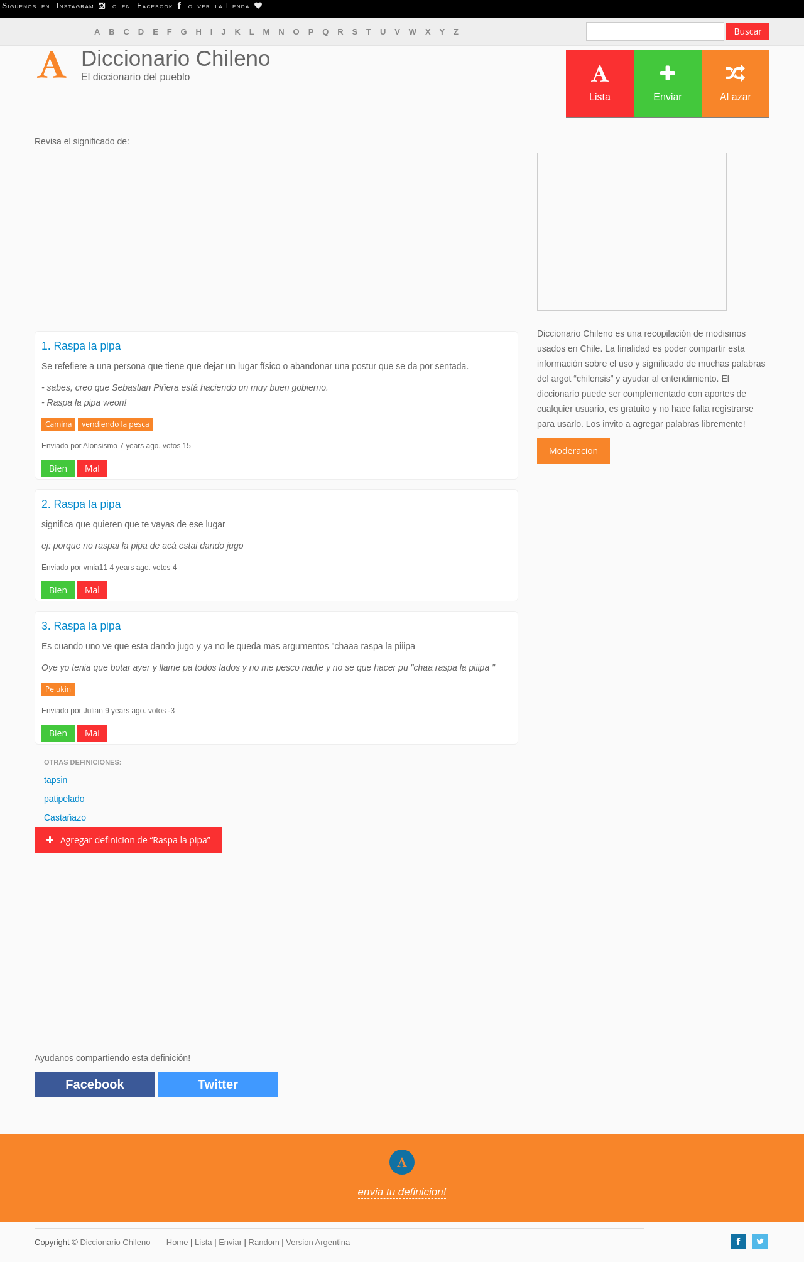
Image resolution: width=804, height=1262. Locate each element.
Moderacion (573, 450)
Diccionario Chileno (176, 58)
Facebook (94, 1084)
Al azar (735, 83)
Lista (600, 83)
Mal (92, 468)
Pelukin (58, 689)
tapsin (55, 780)
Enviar (667, 83)
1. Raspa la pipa (81, 346)
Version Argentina (318, 1242)
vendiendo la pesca (115, 424)
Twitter (218, 1084)
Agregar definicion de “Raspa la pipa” (128, 840)
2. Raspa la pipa (81, 504)
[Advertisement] (276, 243)
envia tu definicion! (402, 1192)
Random (264, 1242)
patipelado (64, 799)
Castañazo (65, 817)
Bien (58, 468)
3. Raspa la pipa (81, 626)
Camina (58, 424)
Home (177, 1242)
